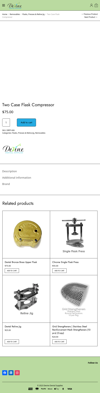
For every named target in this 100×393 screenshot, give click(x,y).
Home (4, 14)
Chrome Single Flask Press (65, 262)
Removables (15, 14)
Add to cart (26, 122)
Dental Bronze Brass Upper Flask (21, 262)
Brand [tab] (6, 184)
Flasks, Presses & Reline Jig (33, 14)
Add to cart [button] (12, 270)
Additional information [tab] (16, 177)
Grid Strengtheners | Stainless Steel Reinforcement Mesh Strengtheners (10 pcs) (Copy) (71, 330)
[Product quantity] (6, 123)
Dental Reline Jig (13, 326)
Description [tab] (9, 171)
